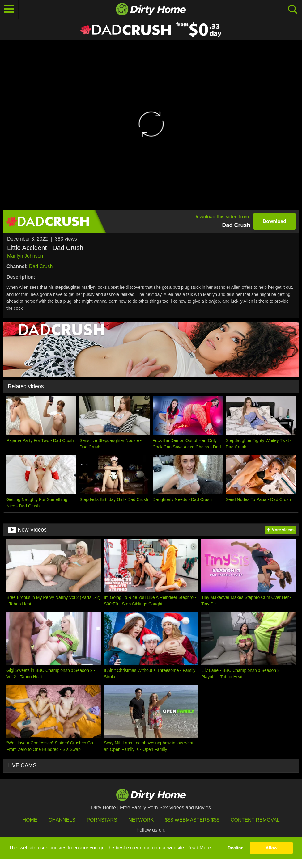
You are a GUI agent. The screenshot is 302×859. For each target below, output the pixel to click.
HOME (29, 820)
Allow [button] (271, 847)
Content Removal (255, 820)
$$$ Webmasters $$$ (192, 820)
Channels (62, 820)
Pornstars (102, 820)
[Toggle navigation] (9, 9)
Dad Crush (41, 266)
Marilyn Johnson (25, 256)
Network (141, 820)
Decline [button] (235, 847)
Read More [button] (198, 847)
